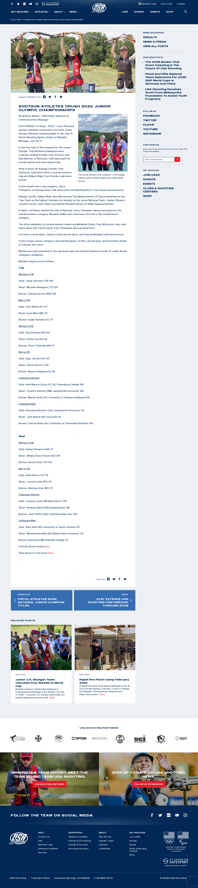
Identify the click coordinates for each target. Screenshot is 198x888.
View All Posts (155, 46)
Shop (169, 12)
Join (125, 12)
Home (13, 20)
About (59, 11)
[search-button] (185, 12)
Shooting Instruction (79, 849)
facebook (151, 115)
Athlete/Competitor (78, 837)
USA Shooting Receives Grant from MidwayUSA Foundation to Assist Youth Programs (165, 94)
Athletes (42, 11)
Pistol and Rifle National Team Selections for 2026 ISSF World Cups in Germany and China (164, 79)
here (47, 546)
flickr (148, 124)
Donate (139, 12)
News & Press (154, 41)
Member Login (149, 4)
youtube (150, 129)
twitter (150, 120)
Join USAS (151, 174)
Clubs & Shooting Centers (158, 190)
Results (150, 37)
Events (155, 12)
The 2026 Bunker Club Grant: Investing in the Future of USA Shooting (162, 65)
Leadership (104, 849)
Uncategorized (28, 20)
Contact (181, 4)
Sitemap (42, 852)
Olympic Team (106, 841)
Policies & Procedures (80, 841)
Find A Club (166, 4)
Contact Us (44, 837)
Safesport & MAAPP (48, 849)
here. (51, 552)
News (74, 11)
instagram (152, 133)
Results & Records (78, 845)
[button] (44, 97)
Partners (103, 845)
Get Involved (21, 11)
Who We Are (105, 837)
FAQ (40, 841)
